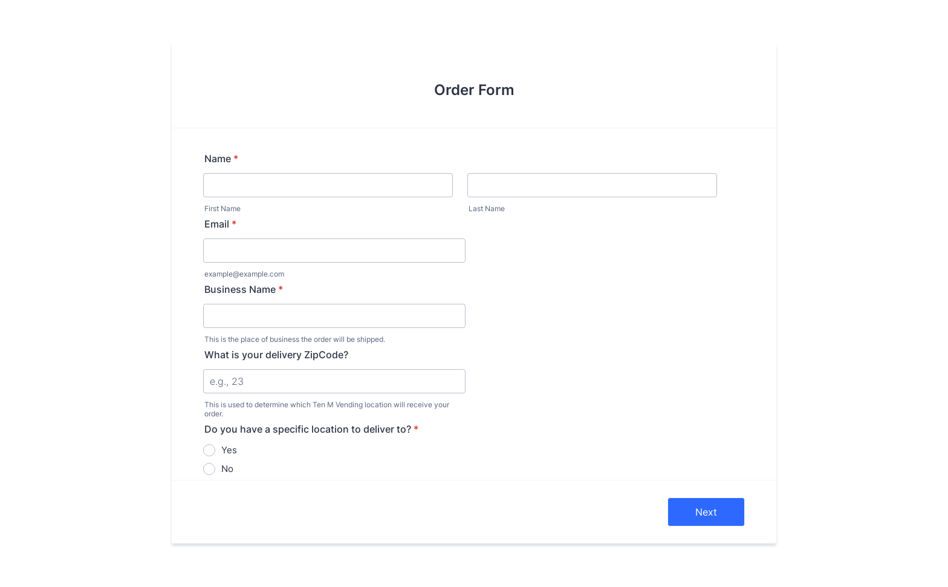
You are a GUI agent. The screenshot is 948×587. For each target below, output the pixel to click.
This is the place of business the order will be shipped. (294, 339)
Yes (229, 450)
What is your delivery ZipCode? (276, 355)
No (227, 468)
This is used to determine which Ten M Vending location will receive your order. (326, 409)
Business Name (243, 289)
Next (706, 512)
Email (220, 224)
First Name (222, 208)
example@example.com (244, 273)
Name (221, 158)
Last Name (487, 208)
